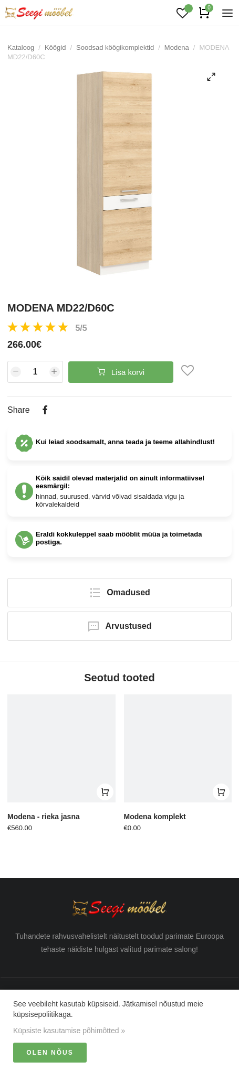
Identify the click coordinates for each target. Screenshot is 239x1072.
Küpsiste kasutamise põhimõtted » (69, 1030)
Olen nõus (49, 1052)
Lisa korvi (121, 372)
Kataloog (20, 47)
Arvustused (119, 626)
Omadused (119, 592)
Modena (176, 47)
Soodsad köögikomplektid (115, 47)
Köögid (55, 47)
